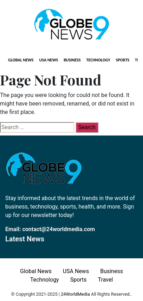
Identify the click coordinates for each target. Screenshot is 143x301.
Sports (122, 60)
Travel (105, 279)
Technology (98, 60)
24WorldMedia (75, 294)
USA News (48, 60)
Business (72, 60)
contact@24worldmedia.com (58, 229)
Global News (21, 60)
